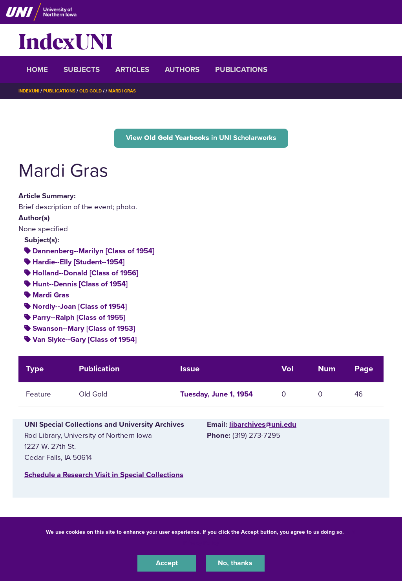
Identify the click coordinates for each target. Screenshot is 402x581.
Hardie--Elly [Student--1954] (78, 263)
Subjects (82, 69)
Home (37, 69)
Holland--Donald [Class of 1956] (85, 274)
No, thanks (235, 563)
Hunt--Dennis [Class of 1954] (80, 285)
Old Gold (93, 91)
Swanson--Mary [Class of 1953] (84, 329)
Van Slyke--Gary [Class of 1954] (85, 340)
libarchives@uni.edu (262, 425)
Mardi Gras (126, 91)
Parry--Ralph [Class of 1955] (79, 318)
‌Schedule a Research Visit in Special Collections (103, 476)
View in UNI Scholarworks (201, 138)
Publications (241, 69)
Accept (166, 563)
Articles (132, 69)
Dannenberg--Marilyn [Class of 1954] (93, 252)
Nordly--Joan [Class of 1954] (80, 307)
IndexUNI (65, 40)
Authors (182, 69)
